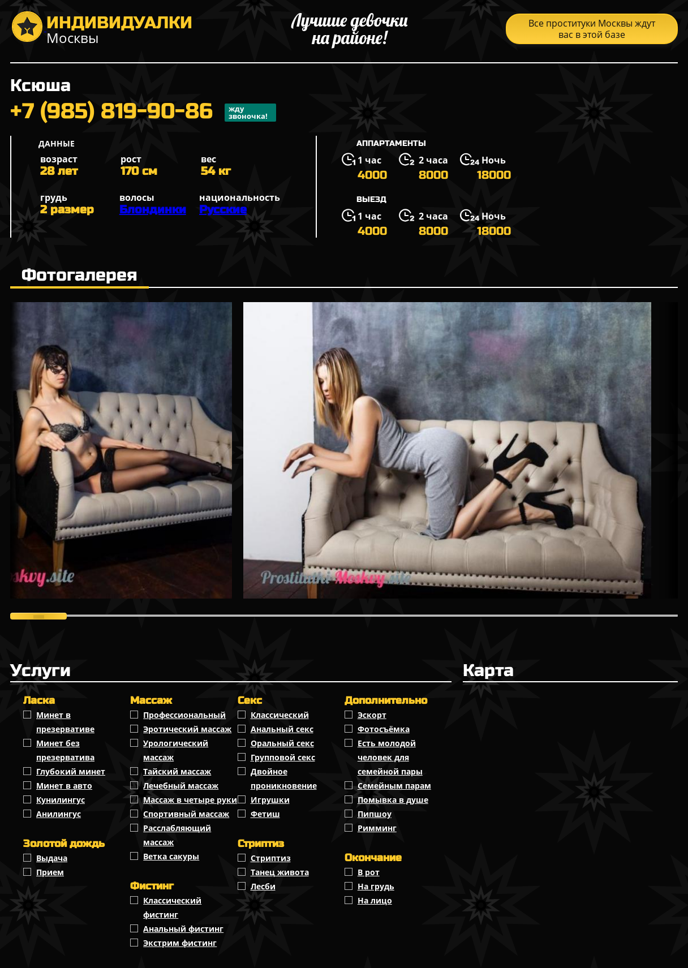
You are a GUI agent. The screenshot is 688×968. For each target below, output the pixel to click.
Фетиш (265, 813)
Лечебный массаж (180, 785)
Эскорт (372, 714)
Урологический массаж (175, 750)
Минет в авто (64, 785)
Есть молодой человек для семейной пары (390, 757)
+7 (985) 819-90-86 (143, 113)
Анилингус (58, 813)
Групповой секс (283, 757)
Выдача (51, 858)
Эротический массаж (187, 729)
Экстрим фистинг (180, 942)
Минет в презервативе (65, 721)
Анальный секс (282, 729)
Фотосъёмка (384, 729)
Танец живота (280, 872)
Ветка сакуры (171, 856)
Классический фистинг (172, 907)
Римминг (377, 828)
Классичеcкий (280, 714)
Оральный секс (282, 743)
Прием (50, 872)
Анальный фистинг (183, 928)
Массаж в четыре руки (190, 799)
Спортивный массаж (186, 813)
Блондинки (152, 210)
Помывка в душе (393, 799)
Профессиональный (184, 714)
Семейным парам (394, 785)
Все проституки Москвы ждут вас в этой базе (591, 29)
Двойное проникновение (284, 778)
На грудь (376, 886)
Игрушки (270, 799)
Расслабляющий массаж (177, 835)
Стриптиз (271, 858)
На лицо (375, 900)
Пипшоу (375, 813)
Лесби (263, 886)
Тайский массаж (177, 771)
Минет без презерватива (65, 750)
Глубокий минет (70, 771)
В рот (369, 872)
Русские (223, 210)
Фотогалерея (79, 275)
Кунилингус (60, 799)
